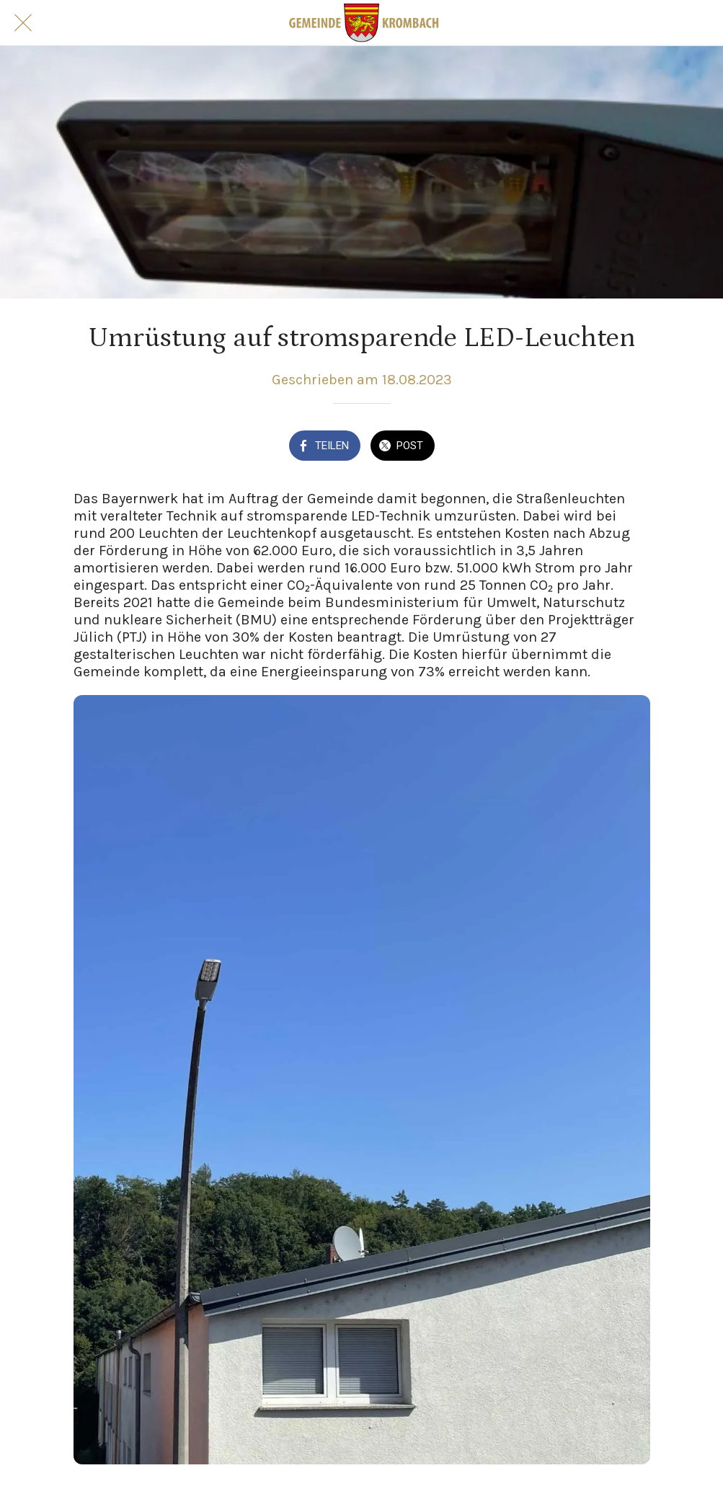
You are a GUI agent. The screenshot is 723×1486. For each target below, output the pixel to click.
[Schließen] (23, 23)
